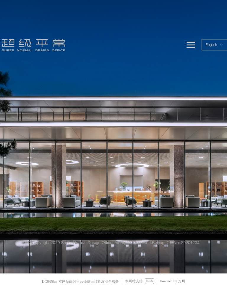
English (211, 45)
